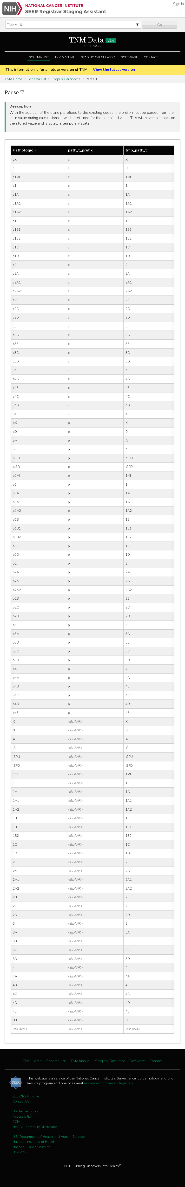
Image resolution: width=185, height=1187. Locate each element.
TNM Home (13, 79)
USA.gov (19, 1152)
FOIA (16, 1121)
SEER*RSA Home (26, 1096)
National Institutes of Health (34, 1141)
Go (159, 24)
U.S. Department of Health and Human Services (49, 1136)
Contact (151, 57)
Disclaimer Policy (26, 1111)
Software (129, 57)
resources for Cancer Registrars (108, 1083)
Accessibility (22, 1116)
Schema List (39, 57)
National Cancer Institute (31, 1147)
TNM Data (92, 40)
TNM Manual (65, 57)
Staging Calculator (98, 57)
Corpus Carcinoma (66, 79)
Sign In (178, 3)
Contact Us (21, 1101)
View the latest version (114, 69)
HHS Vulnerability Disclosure (35, 1126)
